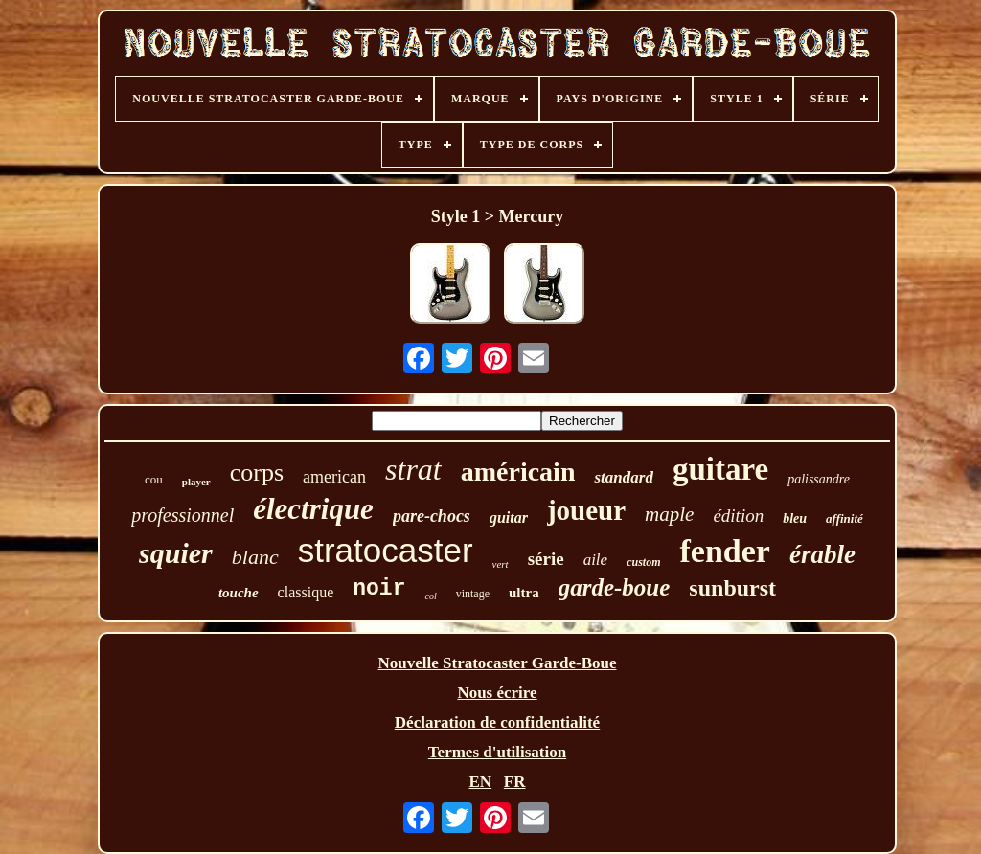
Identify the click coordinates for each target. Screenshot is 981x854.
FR (515, 782)
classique (306, 592)
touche (238, 592)
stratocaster (385, 550)
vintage (473, 593)
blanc (255, 557)
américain (518, 471)
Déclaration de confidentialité (497, 722)
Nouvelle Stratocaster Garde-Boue (497, 663)
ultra (524, 592)
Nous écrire (496, 693)
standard (623, 477)
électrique (313, 509)
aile (595, 560)
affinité (844, 518)
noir (379, 588)
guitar (509, 517)
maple (669, 514)
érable (822, 554)
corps (257, 472)
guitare (720, 469)
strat (413, 469)
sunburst (732, 587)
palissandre (818, 479)
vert (500, 564)
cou (154, 479)
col (430, 596)
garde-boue (615, 587)
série (546, 559)
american (334, 476)
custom (643, 562)
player (196, 481)
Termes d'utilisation (497, 752)
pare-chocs (431, 516)
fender (724, 551)
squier (176, 553)
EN (479, 782)
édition (738, 516)
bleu (795, 518)
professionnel (182, 515)
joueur (586, 510)
